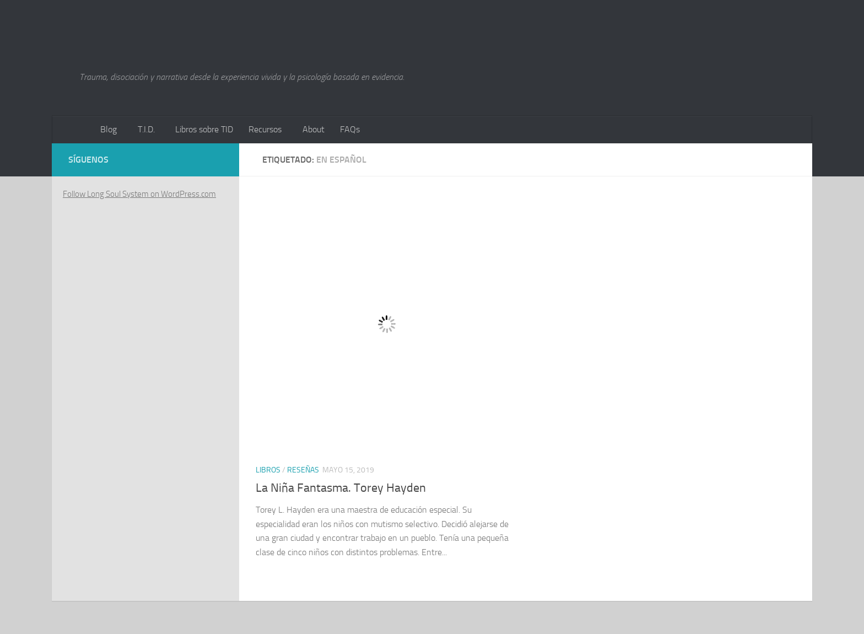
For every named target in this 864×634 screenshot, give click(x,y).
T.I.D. (146, 129)
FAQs (350, 129)
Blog (108, 129)
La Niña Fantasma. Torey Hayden (341, 488)
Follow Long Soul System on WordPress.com (139, 194)
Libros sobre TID (204, 129)
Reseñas (303, 470)
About (314, 129)
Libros (268, 470)
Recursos (265, 129)
